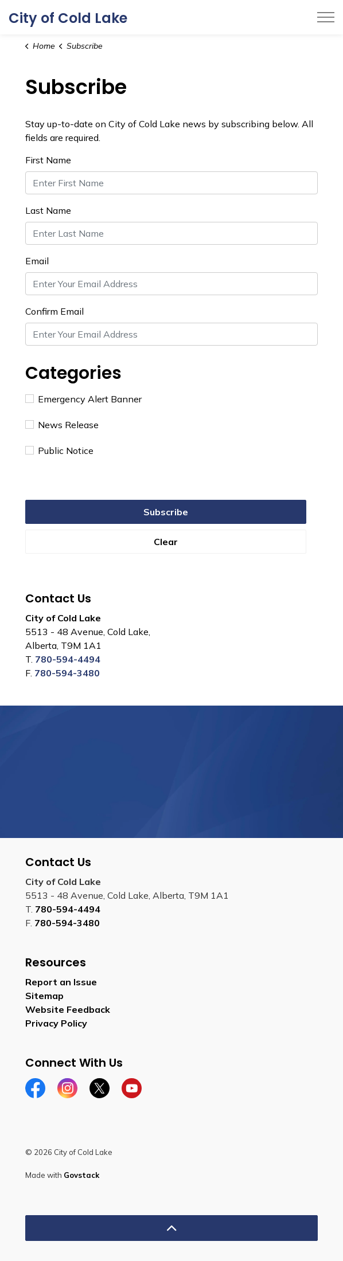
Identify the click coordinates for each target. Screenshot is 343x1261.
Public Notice (59, 450)
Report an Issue (61, 982)
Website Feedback (67, 1009)
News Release (62, 424)
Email (37, 261)
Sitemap (44, 995)
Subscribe (165, 512)
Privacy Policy (56, 1023)
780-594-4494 (67, 659)
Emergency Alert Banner (83, 399)
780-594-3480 (67, 673)
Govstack (81, 1175)
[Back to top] (171, 1228)
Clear (166, 541)
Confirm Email (54, 311)
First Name (48, 160)
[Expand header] (326, 17)
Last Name (48, 210)
